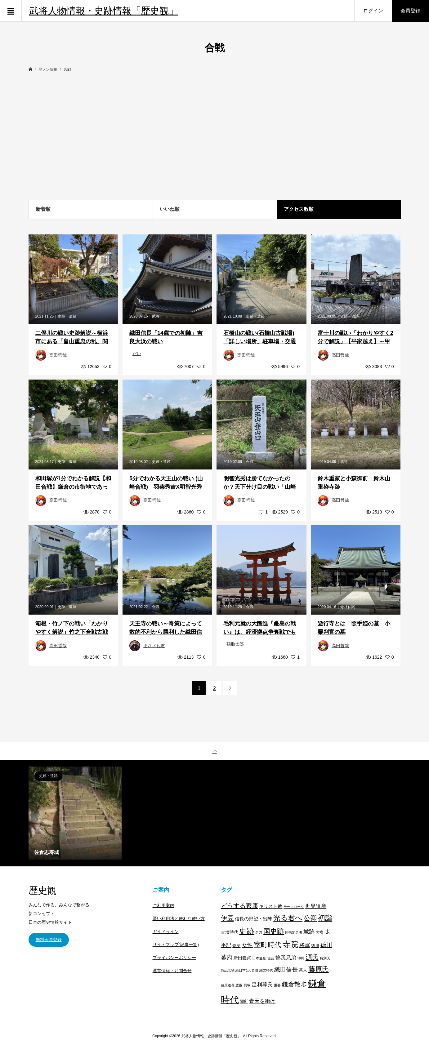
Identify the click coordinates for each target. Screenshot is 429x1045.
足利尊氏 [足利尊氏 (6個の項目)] (262, 985)
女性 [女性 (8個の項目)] (247, 945)
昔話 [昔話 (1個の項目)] (270, 958)
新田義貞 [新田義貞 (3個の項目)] (242, 957)
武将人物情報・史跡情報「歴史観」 (103, 11)
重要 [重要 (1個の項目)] (277, 985)
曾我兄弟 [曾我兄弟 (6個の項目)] (285, 958)
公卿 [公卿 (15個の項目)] (310, 918)
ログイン (373, 10)
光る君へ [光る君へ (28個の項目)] (287, 918)
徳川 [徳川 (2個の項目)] (315, 946)
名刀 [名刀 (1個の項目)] (258, 932)
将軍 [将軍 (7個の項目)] (304, 945)
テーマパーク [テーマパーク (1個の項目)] (294, 907)
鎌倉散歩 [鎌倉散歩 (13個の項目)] (294, 984)
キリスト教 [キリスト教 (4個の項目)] (270, 906)
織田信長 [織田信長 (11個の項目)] (286, 969)
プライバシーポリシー (174, 957)
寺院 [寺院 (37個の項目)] (290, 944)
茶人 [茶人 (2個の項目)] (303, 970)
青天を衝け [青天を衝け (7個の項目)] (262, 1001)
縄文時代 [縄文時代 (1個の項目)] (266, 970)
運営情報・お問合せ (172, 970)
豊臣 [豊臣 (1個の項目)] (238, 985)
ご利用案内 (163, 905)
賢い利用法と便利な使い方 (179, 918)
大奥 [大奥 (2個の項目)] (320, 932)
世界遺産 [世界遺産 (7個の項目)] (315, 906)
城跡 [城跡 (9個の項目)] (309, 931)
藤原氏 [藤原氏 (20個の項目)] (318, 969)
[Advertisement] (215, 136)
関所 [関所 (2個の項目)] (244, 1001)
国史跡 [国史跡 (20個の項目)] (273, 931)
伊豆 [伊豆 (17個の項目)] (227, 918)
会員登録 (410, 10)
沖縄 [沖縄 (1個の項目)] (300, 958)
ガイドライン (166, 931)
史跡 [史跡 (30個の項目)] (246, 931)
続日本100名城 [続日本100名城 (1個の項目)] (246, 970)
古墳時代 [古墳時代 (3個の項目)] (229, 932)
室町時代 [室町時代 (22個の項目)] (267, 945)
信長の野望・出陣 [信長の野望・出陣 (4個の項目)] (253, 918)
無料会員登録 (49, 939)
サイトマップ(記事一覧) (176, 944)
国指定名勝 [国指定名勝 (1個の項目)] (293, 932)
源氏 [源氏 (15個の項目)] (312, 957)
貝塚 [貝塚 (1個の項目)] (247, 985)
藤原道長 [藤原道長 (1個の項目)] (228, 985)
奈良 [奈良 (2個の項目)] (236, 946)
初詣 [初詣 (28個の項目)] (325, 918)
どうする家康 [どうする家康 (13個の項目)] (239, 905)
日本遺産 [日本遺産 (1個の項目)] (259, 958)
